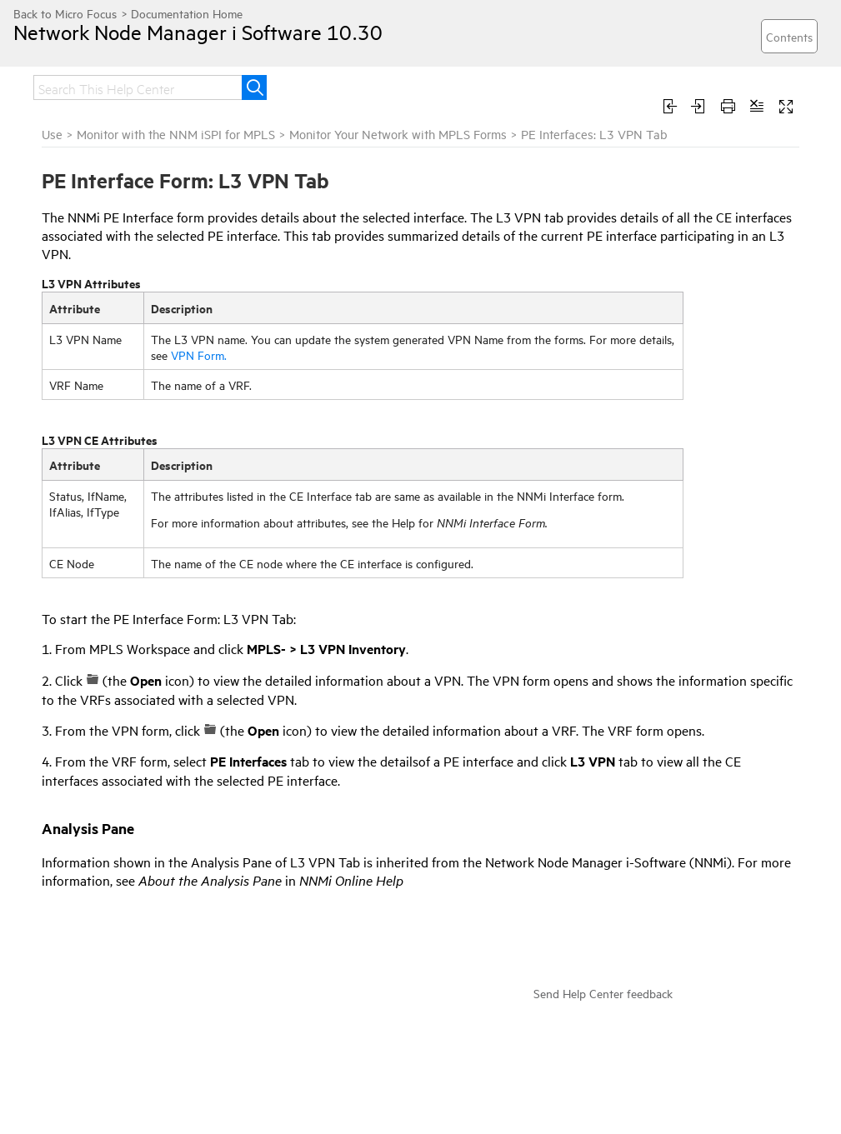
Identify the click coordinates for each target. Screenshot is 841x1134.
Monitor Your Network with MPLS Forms (398, 134)
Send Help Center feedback (603, 993)
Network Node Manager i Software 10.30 (198, 31)
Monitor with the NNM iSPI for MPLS (176, 134)
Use (52, 134)
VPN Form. (199, 354)
